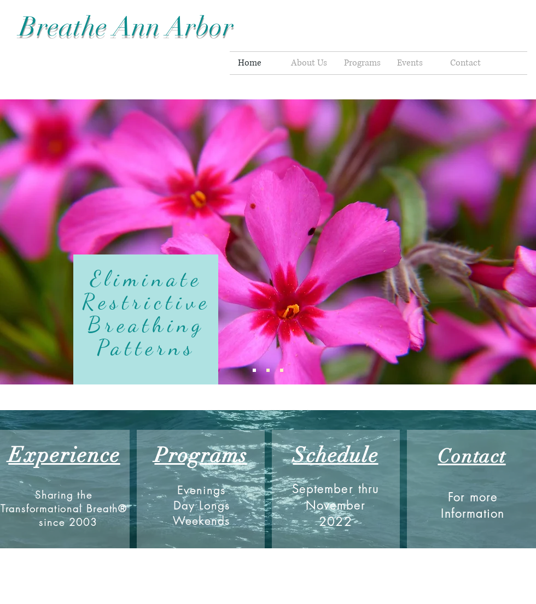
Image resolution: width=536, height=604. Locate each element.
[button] (362, 63)
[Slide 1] (254, 370)
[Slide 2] (268, 370)
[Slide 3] (281, 370)
